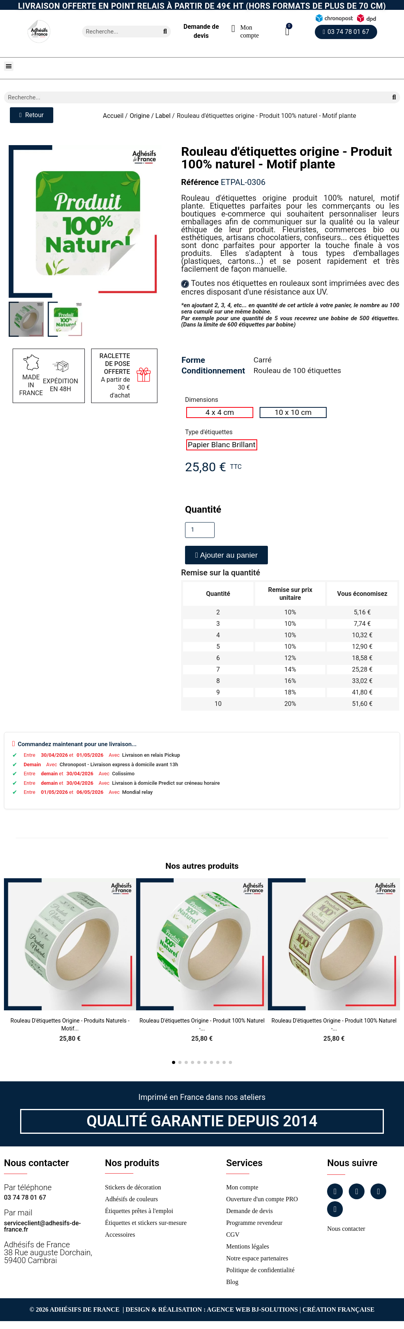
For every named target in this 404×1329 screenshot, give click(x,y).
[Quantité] (200, 530)
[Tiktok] (335, 1209)
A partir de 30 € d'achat (114, 375)
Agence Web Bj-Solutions (252, 1309)
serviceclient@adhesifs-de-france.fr (42, 1226)
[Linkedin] (378, 1191)
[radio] (219, 412)
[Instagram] (357, 1191)
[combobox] (117, 31)
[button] (287, 31)
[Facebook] (335, 1191)
